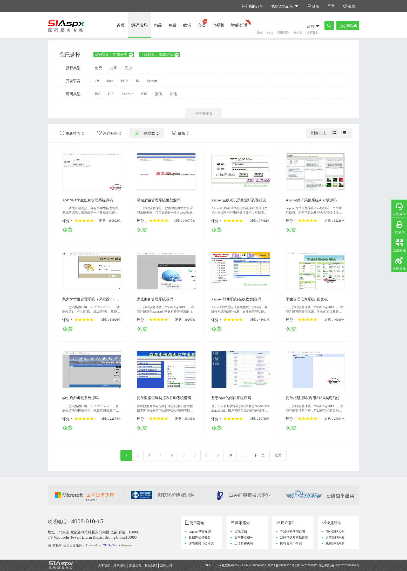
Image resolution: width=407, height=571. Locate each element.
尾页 (278, 455)
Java (110, 81)
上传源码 (347, 25)
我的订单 (252, 6)
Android (127, 94)
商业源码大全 (335, 531)
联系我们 (151, 565)
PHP (124, 81)
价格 (178, 133)
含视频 (218, 25)
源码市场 (139, 25)
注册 (331, 6)
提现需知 (240, 531)
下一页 (259, 455)
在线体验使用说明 (292, 531)
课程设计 (313, 32)
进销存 (298, 32)
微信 (260, 32)
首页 (121, 25)
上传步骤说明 (243, 543)
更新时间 (70, 133)
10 (230, 455)
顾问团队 (119, 565)
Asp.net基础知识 (200, 531)
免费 (172, 25)
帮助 (349, 6)
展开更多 (203, 113)
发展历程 (135, 565)
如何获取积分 (243, 537)
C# (97, 81)
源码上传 (166, 565)
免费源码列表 (335, 543)
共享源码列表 (335, 537)
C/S (110, 94)
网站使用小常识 (291, 543)
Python (152, 81)
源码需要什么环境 (201, 543)
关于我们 (104, 565)
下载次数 (144, 133)
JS (137, 81)
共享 (113, 68)
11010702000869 (345, 565)
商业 (128, 68)
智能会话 (239, 25)
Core (270, 32)
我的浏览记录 (285, 6)
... (242, 455)
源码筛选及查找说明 (294, 537)
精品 (158, 25)
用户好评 (107, 133)
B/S (97, 94)
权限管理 (283, 32)
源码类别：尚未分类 (114, 54)
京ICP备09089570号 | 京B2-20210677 (292, 565)
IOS (144, 94)
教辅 (187, 25)
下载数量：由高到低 (159, 54)
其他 (173, 94)
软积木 (57, 545)
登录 (313, 6)
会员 (202, 25)
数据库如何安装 (200, 537)
